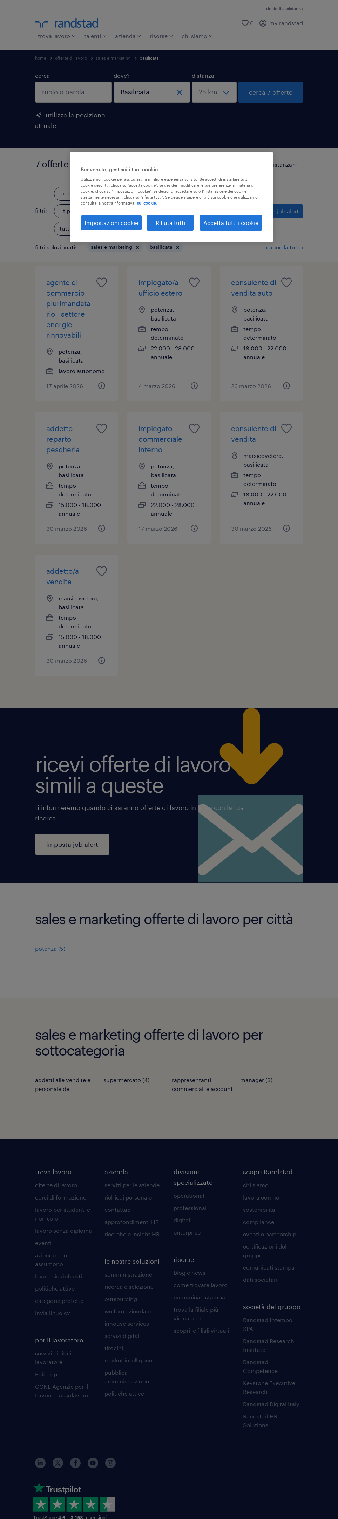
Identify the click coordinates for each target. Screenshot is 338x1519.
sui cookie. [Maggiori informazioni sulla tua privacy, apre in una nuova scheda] (147, 203)
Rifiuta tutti (170, 222)
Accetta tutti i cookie (230, 222)
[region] (171, 197)
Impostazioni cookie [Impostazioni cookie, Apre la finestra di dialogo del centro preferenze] (111, 222)
